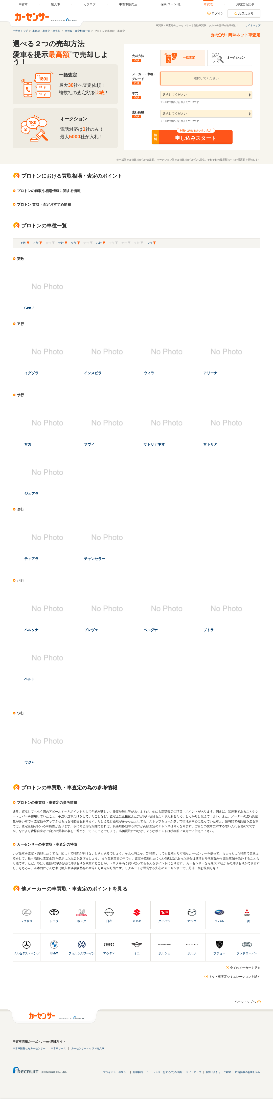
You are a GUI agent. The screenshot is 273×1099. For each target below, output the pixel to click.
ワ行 (149, 242)
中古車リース (58, 1048)
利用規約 (138, 1072)
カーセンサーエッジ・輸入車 (87, 1048)
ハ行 (99, 242)
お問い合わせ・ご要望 (218, 1072)
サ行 (61, 242)
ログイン (218, 13)
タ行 (73, 242)
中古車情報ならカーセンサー (29, 1048)
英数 (23, 242)
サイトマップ (252, 25)
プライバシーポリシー (115, 1072)
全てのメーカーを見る (245, 968)
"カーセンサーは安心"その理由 (164, 1072)
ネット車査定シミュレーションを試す (234, 976)
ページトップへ (245, 1002)
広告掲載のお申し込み (247, 1072)
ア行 (35, 242)
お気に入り (246, 13)
